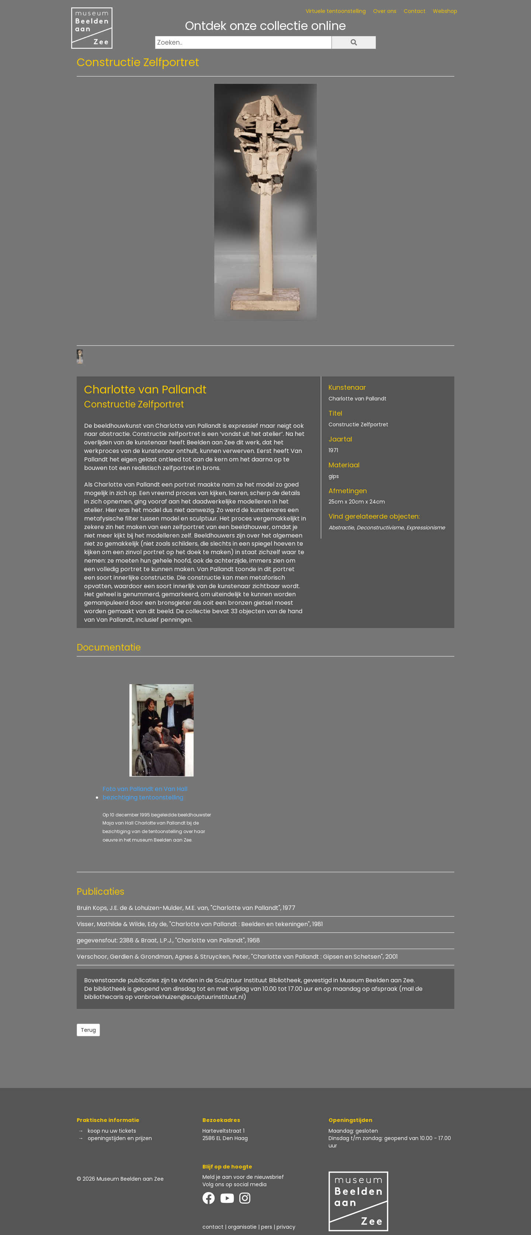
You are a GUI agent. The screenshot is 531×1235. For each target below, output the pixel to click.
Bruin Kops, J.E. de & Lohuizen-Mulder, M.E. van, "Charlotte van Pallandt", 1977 (186, 908)
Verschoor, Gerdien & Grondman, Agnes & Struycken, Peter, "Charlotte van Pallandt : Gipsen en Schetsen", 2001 (237, 956)
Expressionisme (425, 527)
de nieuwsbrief (265, 1177)
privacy (286, 1227)
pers (266, 1227)
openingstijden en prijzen (120, 1138)
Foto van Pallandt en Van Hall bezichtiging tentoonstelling (162, 743)
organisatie (242, 1227)
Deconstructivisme (380, 527)
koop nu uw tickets (112, 1131)
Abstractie (341, 527)
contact (212, 1227)
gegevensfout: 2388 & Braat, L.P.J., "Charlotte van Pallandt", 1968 (168, 940)
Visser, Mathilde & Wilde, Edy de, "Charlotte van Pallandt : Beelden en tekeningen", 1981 (200, 924)
